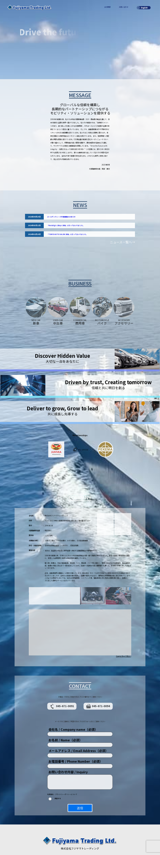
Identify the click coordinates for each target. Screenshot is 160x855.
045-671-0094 (98, 693)
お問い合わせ (123, 7)
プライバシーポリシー (78, 840)
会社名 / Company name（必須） (73, 716)
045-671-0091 (62, 692)
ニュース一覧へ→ (122, 246)
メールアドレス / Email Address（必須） (78, 737)
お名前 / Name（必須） (65, 726)
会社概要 (107, 7)
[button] (80, 619)
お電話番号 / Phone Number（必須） (75, 748)
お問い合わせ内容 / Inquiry (68, 758)
